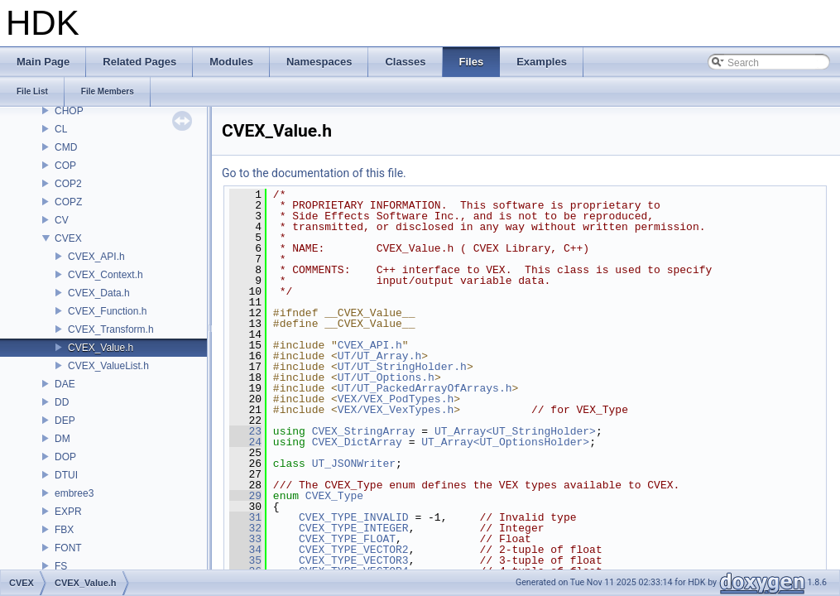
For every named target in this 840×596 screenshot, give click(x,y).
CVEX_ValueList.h (108, 366)
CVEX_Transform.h (111, 329)
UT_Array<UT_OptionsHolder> (505, 442)
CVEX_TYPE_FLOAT (347, 538)
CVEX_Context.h (105, 275)
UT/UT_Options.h (386, 377)
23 (245, 431)
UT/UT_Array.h (379, 355)
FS (61, 566)
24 (245, 442)
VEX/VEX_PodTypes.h (396, 399)
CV (62, 220)
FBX (64, 530)
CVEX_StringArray (363, 431)
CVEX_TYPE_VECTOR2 (354, 549)
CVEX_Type (334, 495)
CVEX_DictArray (357, 442)
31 (245, 517)
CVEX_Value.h (100, 347)
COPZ (68, 202)
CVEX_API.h (96, 256)
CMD (66, 147)
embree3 (74, 493)
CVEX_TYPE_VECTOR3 (354, 560)
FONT (68, 548)
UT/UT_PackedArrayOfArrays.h (425, 388)
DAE (65, 384)
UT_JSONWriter (354, 463)
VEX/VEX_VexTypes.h (396, 409)
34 (245, 549)
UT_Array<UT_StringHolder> (515, 431)
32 (245, 528)
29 (245, 495)
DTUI (66, 475)
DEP (65, 420)
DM (62, 439)
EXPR (68, 511)
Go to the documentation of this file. (314, 173)
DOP (65, 457)
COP (65, 165)
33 (245, 538)
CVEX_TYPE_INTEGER (354, 528)
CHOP (69, 111)
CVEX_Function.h (107, 311)
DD (62, 402)
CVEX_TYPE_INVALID (354, 517)
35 (245, 560)
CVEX (68, 238)
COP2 (68, 184)
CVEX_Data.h (99, 293)
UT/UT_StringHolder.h (402, 366)
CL (61, 129)
